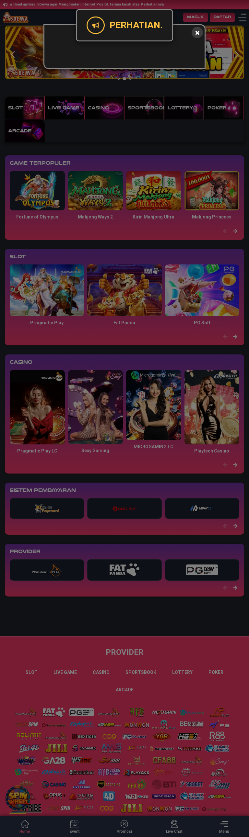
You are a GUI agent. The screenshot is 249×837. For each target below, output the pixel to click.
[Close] (197, 32)
